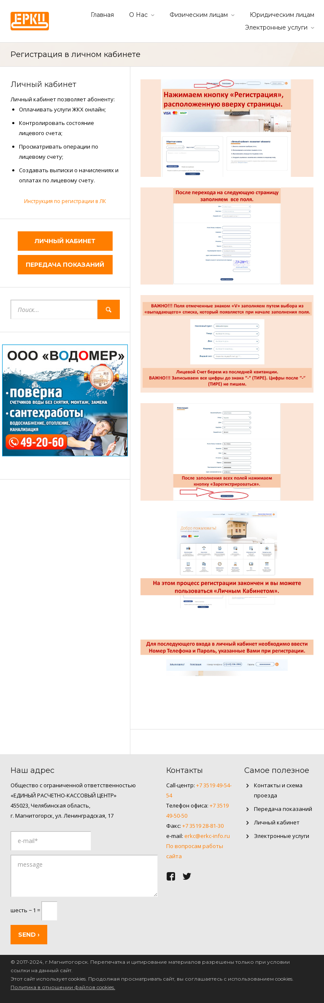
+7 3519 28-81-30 (203, 826)
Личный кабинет (65, 241)
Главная (102, 15)
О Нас (138, 15)
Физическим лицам (199, 15)
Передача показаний (65, 264)
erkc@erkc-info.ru (207, 836)
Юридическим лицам (282, 15)
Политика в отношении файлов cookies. (63, 987)
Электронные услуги (276, 27)
